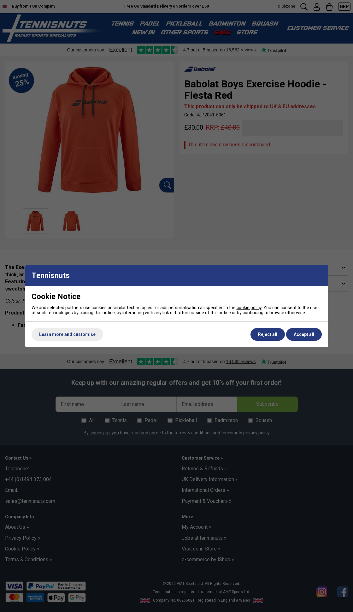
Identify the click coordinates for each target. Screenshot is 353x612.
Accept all (304, 334)
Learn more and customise (67, 334)
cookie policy (249, 307)
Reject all (267, 334)
